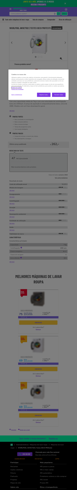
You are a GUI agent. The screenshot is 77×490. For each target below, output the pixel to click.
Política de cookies (16, 87)
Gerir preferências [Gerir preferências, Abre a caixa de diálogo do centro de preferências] (16, 94)
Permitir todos (58, 95)
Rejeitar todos (44, 95)
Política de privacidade (17, 89)
